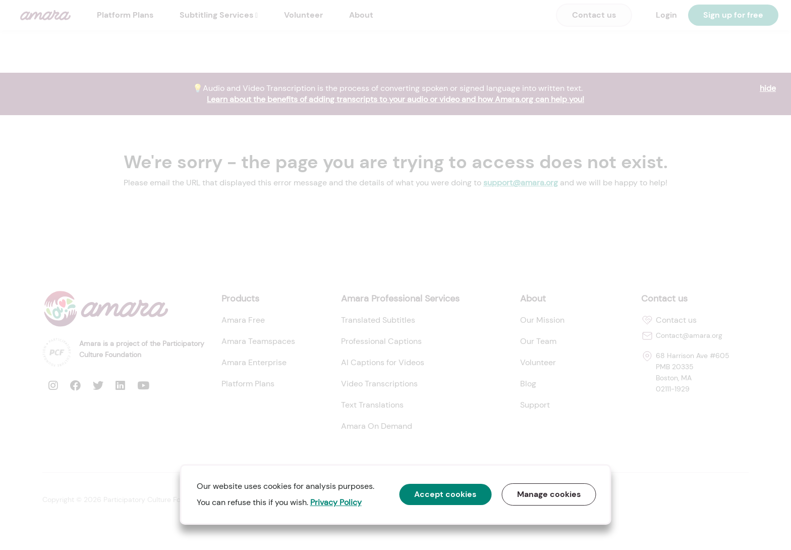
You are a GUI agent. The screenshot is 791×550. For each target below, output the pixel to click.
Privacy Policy (336, 502)
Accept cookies (446, 494)
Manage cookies (549, 494)
